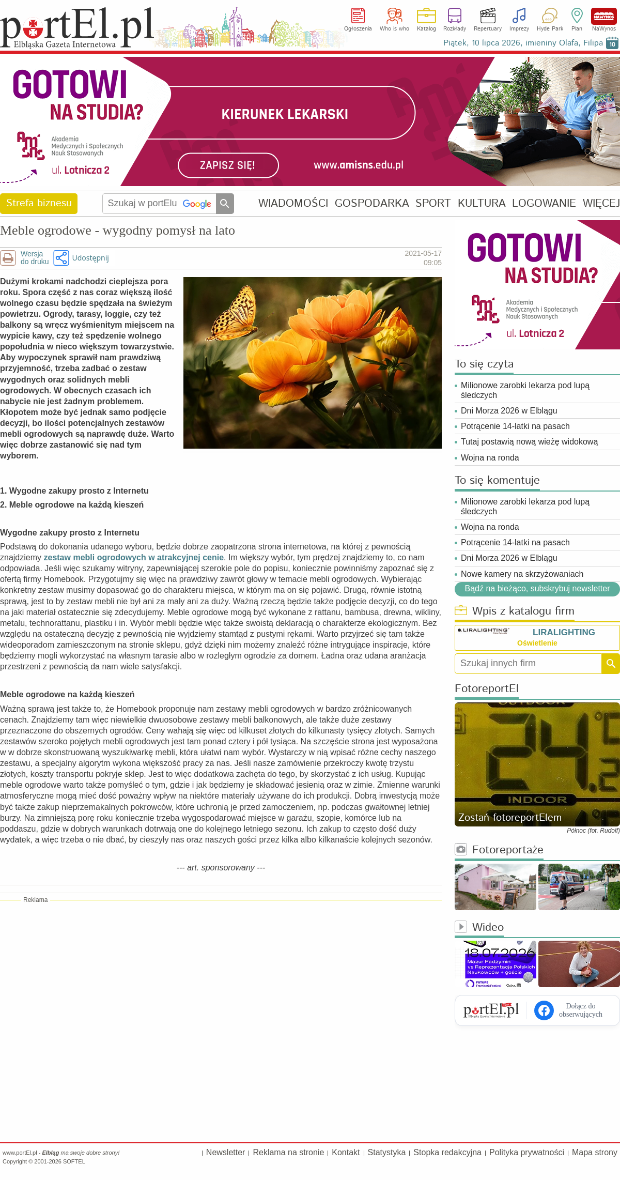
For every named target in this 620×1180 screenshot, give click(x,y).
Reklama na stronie (288, 1152)
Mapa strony (594, 1152)
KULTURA (482, 203)
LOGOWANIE (544, 203)
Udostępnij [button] (90, 258)
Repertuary (488, 29)
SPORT (433, 203)
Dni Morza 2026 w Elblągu (509, 410)
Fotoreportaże (499, 850)
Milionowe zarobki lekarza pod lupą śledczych (525, 390)
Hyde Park (550, 29)
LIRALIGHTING (564, 632)
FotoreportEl (487, 689)
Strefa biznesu (39, 203)
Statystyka (387, 1152)
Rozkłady (454, 29)
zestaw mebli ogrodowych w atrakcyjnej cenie (133, 557)
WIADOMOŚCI (293, 203)
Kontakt (346, 1152)
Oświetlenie (537, 643)
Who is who (394, 29)
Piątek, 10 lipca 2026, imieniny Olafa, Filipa (523, 43)
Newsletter (225, 1152)
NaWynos (604, 16)
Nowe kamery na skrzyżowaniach (522, 574)
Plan (576, 29)
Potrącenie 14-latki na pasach (515, 426)
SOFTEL (74, 1161)
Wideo (479, 928)
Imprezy (519, 29)
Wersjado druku (35, 258)
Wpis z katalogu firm (515, 612)
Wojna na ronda (490, 457)
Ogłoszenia (358, 29)
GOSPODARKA (372, 203)
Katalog (426, 29)
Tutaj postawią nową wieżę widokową (529, 441)
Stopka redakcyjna (447, 1152)
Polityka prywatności (526, 1152)
